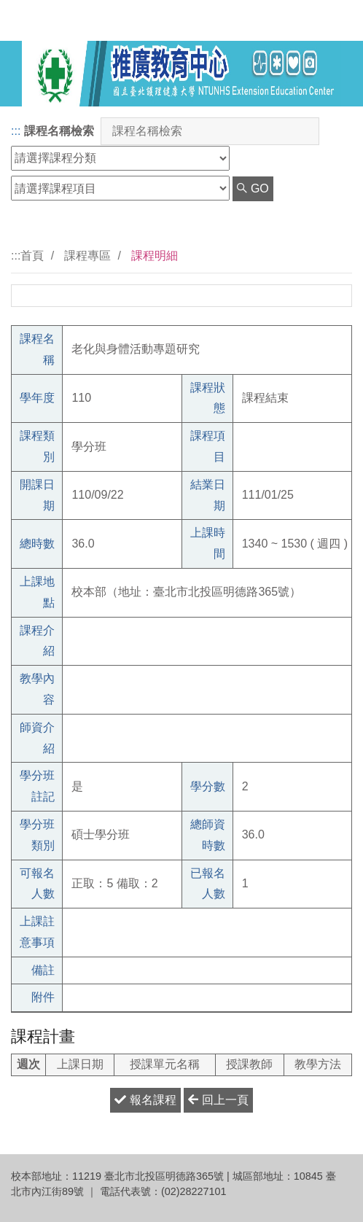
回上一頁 (218, 1100)
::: (15, 131)
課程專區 (87, 255)
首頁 (32, 255)
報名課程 (145, 1100)
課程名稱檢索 (59, 131)
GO (252, 188)
